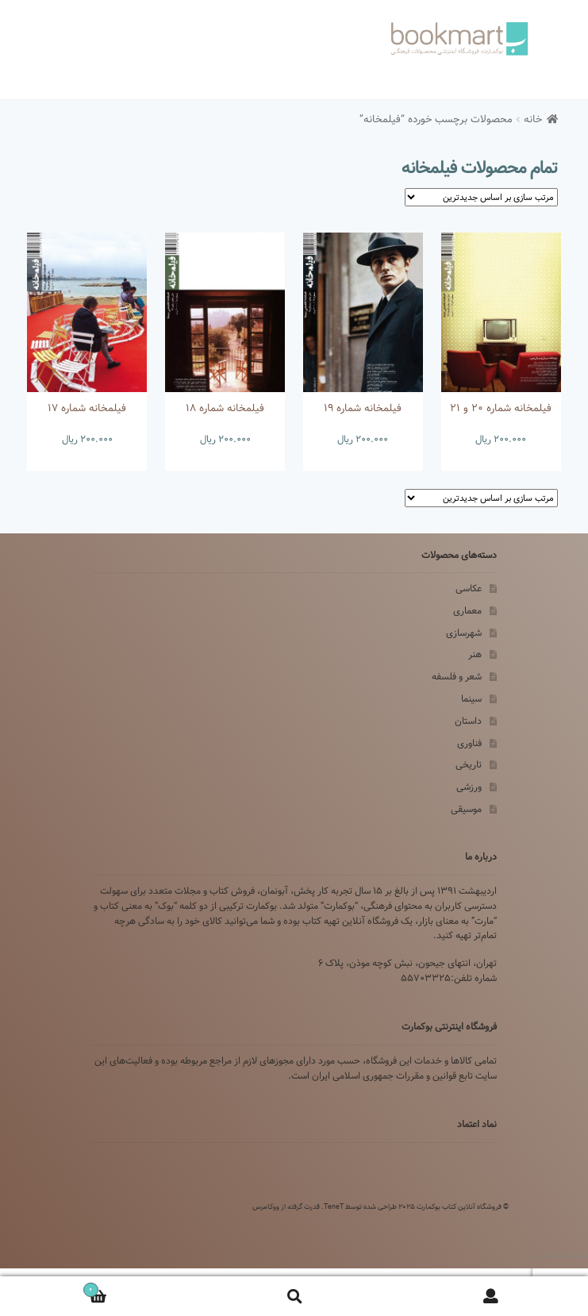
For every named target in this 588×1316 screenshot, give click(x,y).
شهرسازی (464, 633)
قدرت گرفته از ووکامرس (286, 1206)
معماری (467, 610)
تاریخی (468, 764)
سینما (471, 698)
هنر (475, 654)
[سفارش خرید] (481, 197)
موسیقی (466, 809)
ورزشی (469, 787)
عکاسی (468, 588)
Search (294, 1296)
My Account (490, 1296)
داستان (468, 721)
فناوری (469, 743)
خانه (533, 119)
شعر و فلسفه (457, 676)
